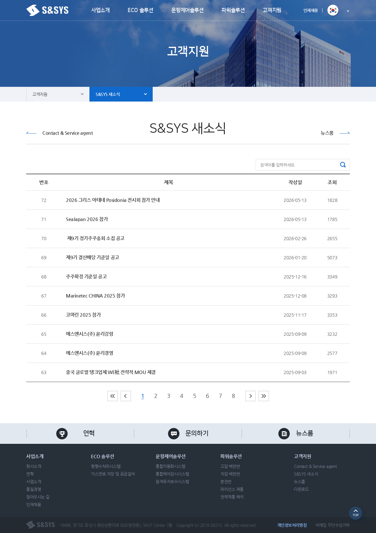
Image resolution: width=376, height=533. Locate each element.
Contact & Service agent (67, 133)
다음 (250, 396)
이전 (126, 396)
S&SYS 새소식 (108, 94)
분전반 (226, 481)
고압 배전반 (230, 466)
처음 (112, 396)
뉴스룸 (327, 133)
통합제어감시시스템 (172, 473)
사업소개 (100, 10)
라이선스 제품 (232, 489)
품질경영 (33, 489)
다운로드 (301, 489)
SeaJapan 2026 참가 (87, 219)
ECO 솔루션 (140, 10)
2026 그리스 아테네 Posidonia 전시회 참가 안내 (113, 200)
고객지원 (272, 10)
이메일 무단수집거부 (332, 525)
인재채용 (310, 10)
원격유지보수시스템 (172, 481)
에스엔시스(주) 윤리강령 (89, 334)
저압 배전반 (230, 473)
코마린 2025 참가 (83, 315)
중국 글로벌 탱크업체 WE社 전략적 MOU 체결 (111, 372)
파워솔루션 (233, 10)
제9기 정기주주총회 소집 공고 (95, 238)
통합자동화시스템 (170, 466)
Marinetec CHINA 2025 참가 (95, 295)
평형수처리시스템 (106, 466)
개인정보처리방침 (292, 525)
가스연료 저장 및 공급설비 (113, 473)
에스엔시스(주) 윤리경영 (89, 353)
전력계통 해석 (232, 496)
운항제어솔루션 (187, 10)
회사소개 (33, 466)
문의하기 (196, 433)
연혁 (89, 433)
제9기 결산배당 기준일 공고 (92, 257)
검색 (343, 164)
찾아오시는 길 (37, 496)
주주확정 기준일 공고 (86, 276)
